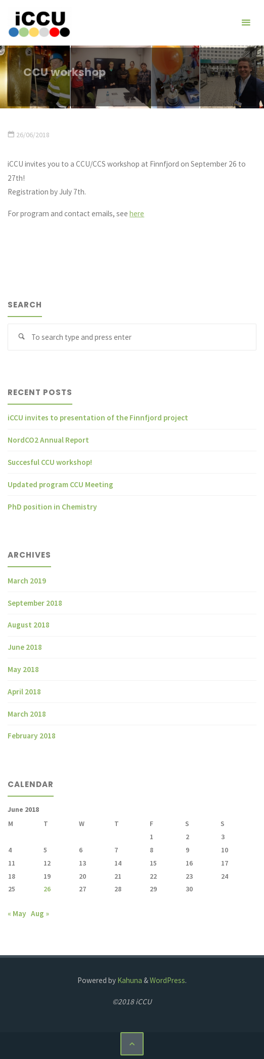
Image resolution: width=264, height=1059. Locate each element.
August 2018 (29, 625)
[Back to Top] (132, 1043)
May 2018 (23, 669)
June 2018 (25, 647)
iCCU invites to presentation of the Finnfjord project (98, 417)
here (136, 213)
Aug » (40, 913)
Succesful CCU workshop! (50, 462)
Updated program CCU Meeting (60, 484)
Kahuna (129, 980)
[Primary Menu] (246, 23)
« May (17, 913)
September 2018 (35, 603)
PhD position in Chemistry (52, 507)
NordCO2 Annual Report (48, 440)
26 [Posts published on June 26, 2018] (47, 888)
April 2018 (24, 691)
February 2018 (32, 735)
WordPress (167, 980)
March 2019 (27, 580)
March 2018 (27, 714)
